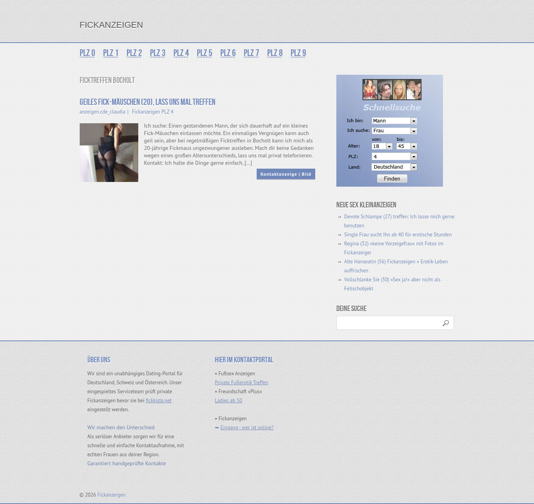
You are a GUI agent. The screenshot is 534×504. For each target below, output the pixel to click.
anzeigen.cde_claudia (103, 111)
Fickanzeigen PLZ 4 (152, 111)
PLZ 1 (111, 53)
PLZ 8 (275, 53)
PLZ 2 (134, 53)
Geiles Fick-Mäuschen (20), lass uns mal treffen (147, 102)
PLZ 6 (228, 53)
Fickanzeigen (111, 25)
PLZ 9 (298, 53)
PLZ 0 (87, 53)
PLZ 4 (181, 53)
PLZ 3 (158, 53)
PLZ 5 (205, 53)
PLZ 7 (251, 53)
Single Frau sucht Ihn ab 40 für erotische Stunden (398, 234)
